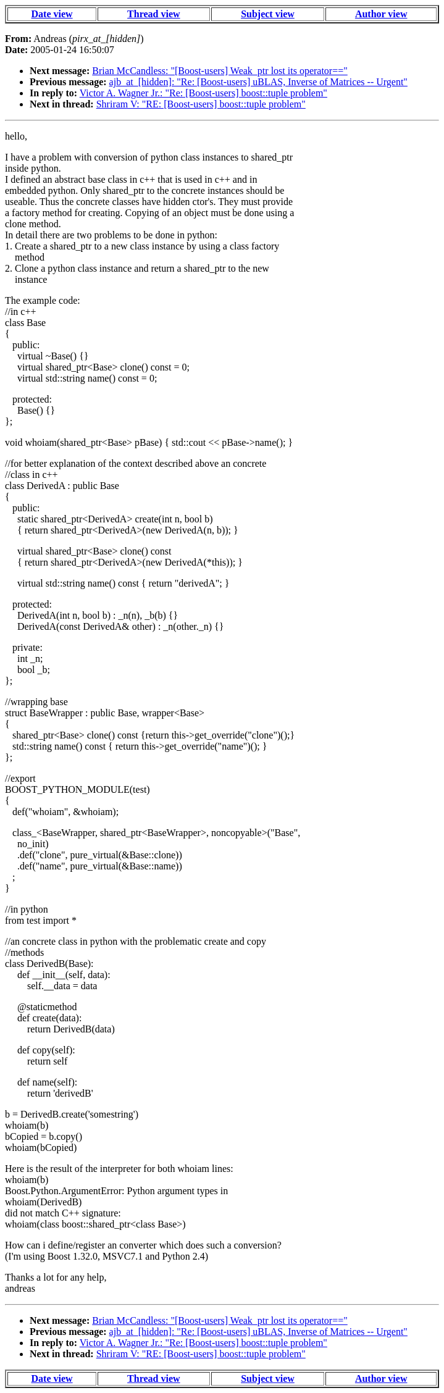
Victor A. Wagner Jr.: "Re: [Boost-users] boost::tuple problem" (203, 93)
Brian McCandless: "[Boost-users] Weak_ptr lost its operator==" (219, 70)
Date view (52, 14)
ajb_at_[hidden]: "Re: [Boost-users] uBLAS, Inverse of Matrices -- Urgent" (258, 82)
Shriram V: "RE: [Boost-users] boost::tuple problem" (201, 104)
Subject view (268, 14)
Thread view (153, 14)
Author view (381, 14)
